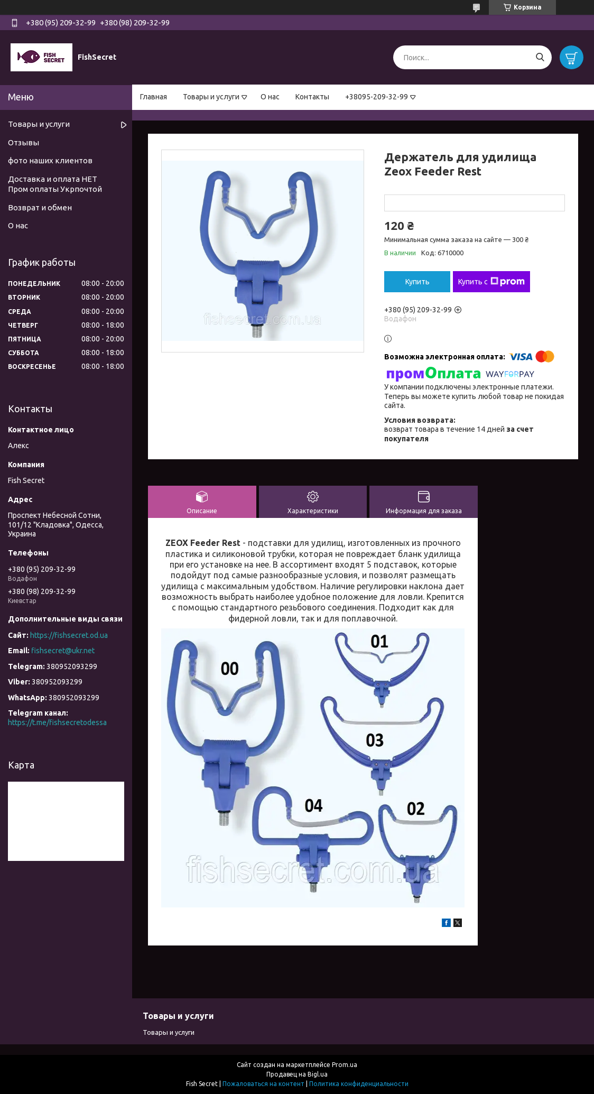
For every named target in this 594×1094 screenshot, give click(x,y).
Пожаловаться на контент (263, 1083)
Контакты (312, 96)
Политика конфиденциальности (359, 1083)
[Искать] (540, 57)
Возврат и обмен (40, 207)
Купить (417, 281)
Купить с (491, 281)
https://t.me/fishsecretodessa (57, 722)
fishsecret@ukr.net (63, 650)
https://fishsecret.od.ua (69, 635)
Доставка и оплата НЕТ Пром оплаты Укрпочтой (55, 183)
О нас (270, 96)
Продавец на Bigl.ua (297, 1074)
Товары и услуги (211, 96)
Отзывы (23, 142)
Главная (153, 96)
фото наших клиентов (50, 160)
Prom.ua (344, 1064)
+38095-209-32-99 (376, 96)
